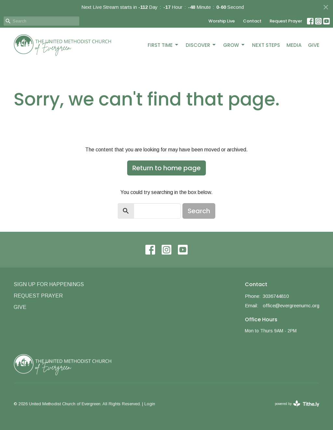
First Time (163, 45)
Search (199, 210)
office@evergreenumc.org (291, 305)
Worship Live (221, 21)
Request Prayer (286, 21)
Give (313, 45)
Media (293, 45)
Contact (252, 21)
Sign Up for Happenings (49, 284)
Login (149, 403)
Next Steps (266, 45)
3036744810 (276, 296)
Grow (234, 45)
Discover (201, 45)
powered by (297, 404)
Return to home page (166, 168)
